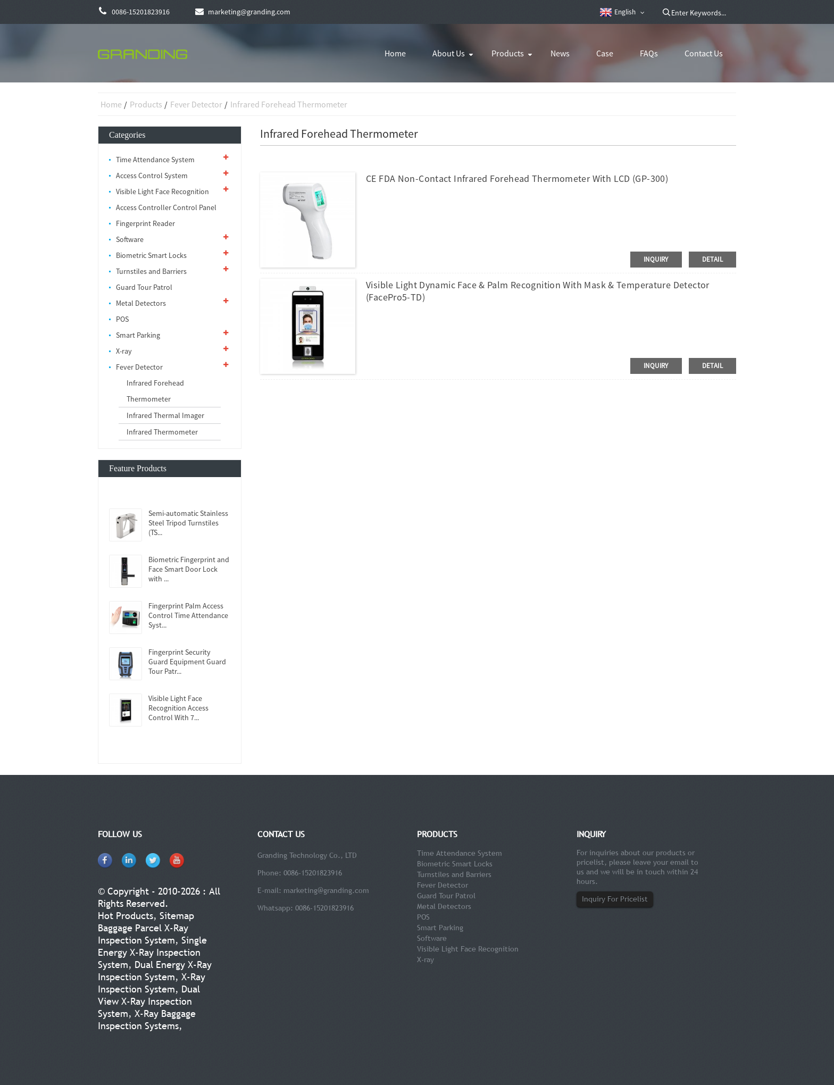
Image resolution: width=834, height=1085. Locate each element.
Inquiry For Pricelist (615, 899)
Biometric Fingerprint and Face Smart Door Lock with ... (188, 569)
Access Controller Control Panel (166, 207)
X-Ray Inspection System (151, 983)
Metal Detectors (141, 303)
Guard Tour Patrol (144, 287)
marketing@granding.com (326, 890)
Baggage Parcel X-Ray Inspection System (143, 934)
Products (507, 53)
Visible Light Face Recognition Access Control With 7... (178, 708)
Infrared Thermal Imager (165, 415)
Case (604, 53)
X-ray (124, 351)
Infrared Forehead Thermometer (288, 104)
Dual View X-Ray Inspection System (149, 1001)
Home (395, 53)
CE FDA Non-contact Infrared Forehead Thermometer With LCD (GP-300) (517, 178)
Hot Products (125, 915)
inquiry (656, 259)
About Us (448, 53)
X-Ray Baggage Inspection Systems (147, 1019)
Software (130, 239)
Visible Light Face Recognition (162, 191)
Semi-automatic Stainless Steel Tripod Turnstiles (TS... (188, 522)
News (560, 53)
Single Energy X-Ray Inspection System (152, 952)
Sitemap (177, 915)
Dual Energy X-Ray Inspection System (155, 970)
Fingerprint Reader (145, 223)
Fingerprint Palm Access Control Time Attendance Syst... (188, 615)
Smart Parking (138, 335)
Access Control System (152, 175)
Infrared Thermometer (162, 432)
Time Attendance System (155, 159)
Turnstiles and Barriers (151, 271)
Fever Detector (196, 104)
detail (712, 259)
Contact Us (704, 53)
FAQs (649, 53)
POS (122, 319)
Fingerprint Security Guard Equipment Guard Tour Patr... (187, 661)
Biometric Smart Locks (151, 255)
